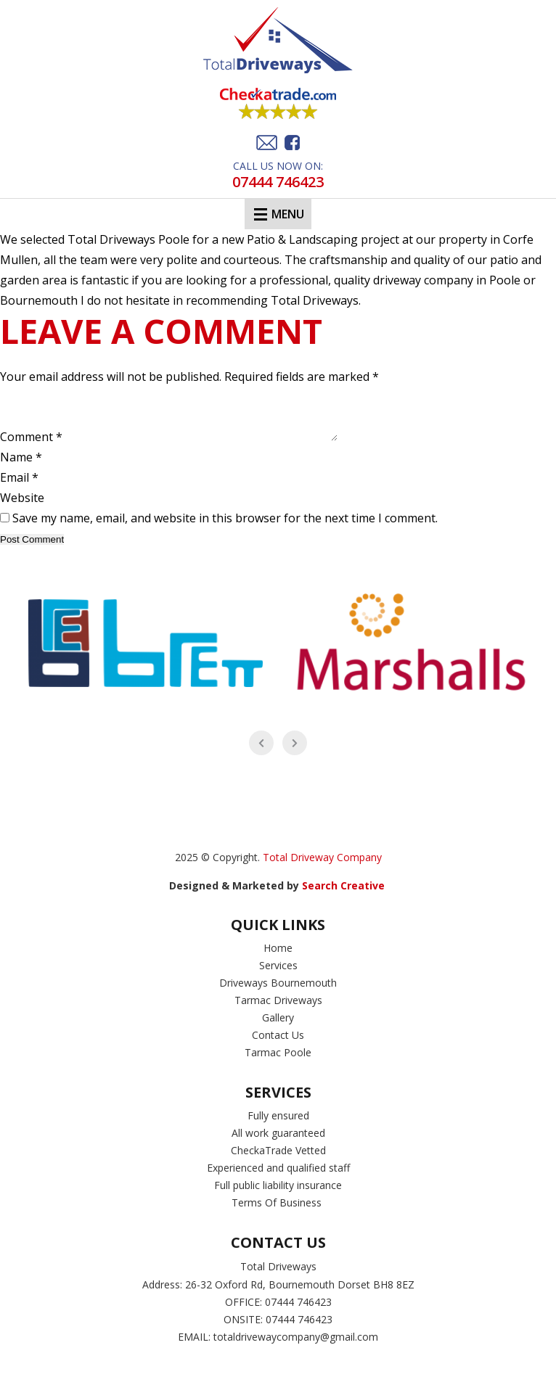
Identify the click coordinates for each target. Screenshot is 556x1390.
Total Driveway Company (322, 868)
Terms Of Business (278, 1213)
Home (278, 959)
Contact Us (278, 1046)
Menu (279, 214)
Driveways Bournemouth (278, 993)
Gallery (278, 1028)
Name (21, 468)
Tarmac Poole (278, 1063)
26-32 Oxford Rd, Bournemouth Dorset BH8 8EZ (299, 1295)
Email (19, 488)
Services (278, 976)
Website (22, 509)
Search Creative (345, 896)
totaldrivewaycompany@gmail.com (295, 1347)
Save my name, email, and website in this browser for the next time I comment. (225, 529)
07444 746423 (278, 182)
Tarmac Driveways (278, 1011)
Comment (31, 448)
